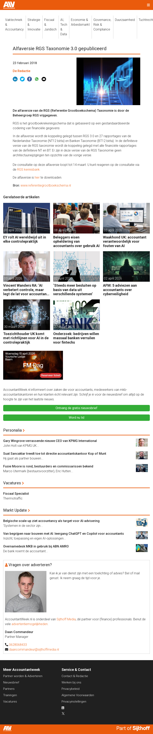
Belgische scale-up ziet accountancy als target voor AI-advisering (51, 521)
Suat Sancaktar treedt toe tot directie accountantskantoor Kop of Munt (54, 453)
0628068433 (18, 645)
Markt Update (15, 510)
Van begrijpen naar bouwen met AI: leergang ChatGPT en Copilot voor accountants (63, 534)
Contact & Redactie (75, 676)
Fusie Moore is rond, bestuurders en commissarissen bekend (48, 466)
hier (37, 177)
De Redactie (21, 71)
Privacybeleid (70, 689)
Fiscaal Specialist (16, 494)
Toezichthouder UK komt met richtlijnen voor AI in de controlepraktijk (26, 338)
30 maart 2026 (14, 327)
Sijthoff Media (66, 619)
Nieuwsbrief (11, 682)
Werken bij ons (71, 682)
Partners (9, 689)
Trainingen (10, 695)
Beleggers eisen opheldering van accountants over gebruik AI (76, 241)
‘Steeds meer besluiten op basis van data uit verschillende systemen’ (74, 289)
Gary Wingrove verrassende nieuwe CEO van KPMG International (50, 441)
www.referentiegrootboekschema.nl (46, 185)
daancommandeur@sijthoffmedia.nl (34, 649)
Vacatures (12, 483)
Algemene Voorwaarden (78, 695)
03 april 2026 (113, 230)
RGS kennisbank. (28, 169)
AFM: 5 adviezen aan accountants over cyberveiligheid (120, 289)
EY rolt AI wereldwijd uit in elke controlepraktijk (24, 239)
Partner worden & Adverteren (22, 676)
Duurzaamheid (125, 20)
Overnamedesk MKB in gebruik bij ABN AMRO (36, 546)
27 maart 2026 (64, 327)
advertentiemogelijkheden (30, 624)
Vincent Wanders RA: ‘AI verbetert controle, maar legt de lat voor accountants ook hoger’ (26, 289)
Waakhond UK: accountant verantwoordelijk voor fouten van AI (124, 241)
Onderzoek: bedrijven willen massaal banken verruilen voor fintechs (76, 338)
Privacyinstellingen (74, 701)
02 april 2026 (63, 278)
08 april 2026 (13, 230)
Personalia (12, 430)
